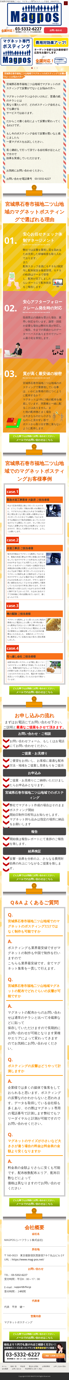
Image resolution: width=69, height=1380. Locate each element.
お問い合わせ (56, 30)
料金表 (22, 1366)
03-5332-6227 (43, 178)
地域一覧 (13, 1366)
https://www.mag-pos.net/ (28, 1259)
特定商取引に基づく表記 (33, 1369)
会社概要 (5, 1369)
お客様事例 (46, 1366)
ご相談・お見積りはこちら (53, 1356)
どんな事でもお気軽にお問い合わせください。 (34, 438)
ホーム (4, 1366)
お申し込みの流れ (60, 1366)
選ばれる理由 (33, 1366)
